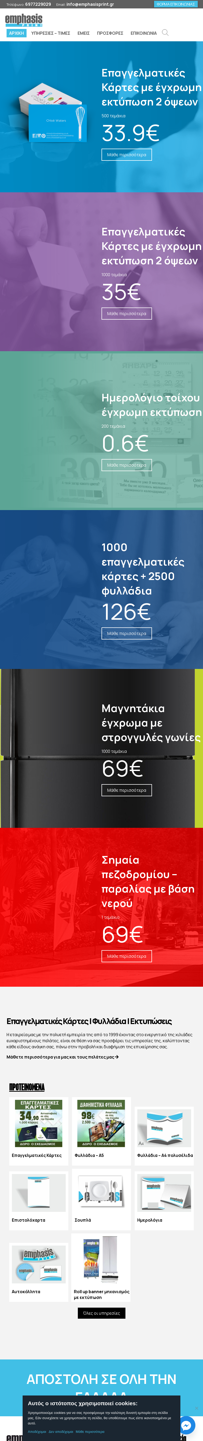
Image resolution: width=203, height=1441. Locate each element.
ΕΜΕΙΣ (84, 33)
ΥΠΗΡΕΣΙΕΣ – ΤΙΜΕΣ (50, 33)
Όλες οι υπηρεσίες (101, 1313)
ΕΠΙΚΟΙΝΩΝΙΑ (144, 33)
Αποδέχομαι (37, 1432)
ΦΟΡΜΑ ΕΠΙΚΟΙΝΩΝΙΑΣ (176, 4)
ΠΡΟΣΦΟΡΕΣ (110, 33)
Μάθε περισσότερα (90, 1432)
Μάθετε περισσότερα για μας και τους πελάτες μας (63, 1057)
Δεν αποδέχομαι (61, 1432)
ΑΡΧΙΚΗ (16, 33)
